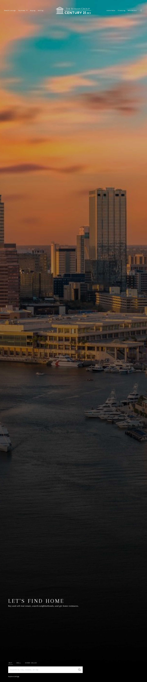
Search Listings (10, 10)
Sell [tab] (19, 663)
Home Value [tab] (31, 663)
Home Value (110, 10)
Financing (121, 10)
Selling (40, 10)
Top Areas (23, 10)
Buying (32, 10)
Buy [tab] (10, 663)
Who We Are (132, 10)
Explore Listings (13, 676)
